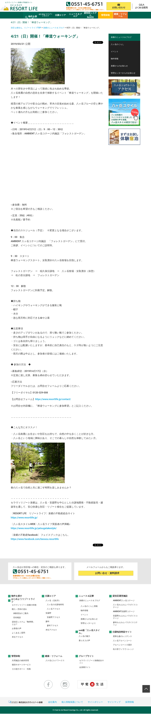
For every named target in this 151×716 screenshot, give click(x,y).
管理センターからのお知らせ (123, 73)
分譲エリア (50, 596)
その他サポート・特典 (21, 669)
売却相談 (17, 617)
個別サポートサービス (21, 665)
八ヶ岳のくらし (117, 44)
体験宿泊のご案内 (20, 613)
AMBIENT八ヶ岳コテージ (124, 600)
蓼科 (47, 621)
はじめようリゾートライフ (23, 600)
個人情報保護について (72, 702)
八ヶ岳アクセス (53, 609)
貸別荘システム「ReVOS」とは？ (23, 623)
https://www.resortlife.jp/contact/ (53, 399)
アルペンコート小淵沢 (122, 645)
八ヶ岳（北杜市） (53, 600)
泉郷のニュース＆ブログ (53, 28)
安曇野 (48, 613)
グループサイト (86, 656)
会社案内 (52, 702)
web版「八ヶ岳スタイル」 (89, 632)
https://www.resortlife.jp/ (24, 517)
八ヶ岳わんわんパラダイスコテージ (125, 606)
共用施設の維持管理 (20, 660)
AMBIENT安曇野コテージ (124, 611)
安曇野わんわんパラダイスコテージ (125, 617)
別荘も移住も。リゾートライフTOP (26, 28)
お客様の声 (16, 628)
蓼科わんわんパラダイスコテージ (125, 623)
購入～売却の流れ (19, 609)
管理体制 (15, 656)
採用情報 (129, 702)
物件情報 (114, 59)
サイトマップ (114, 702)
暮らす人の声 (84, 640)
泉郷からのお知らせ (119, 66)
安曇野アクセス (53, 617)
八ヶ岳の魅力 (84, 636)
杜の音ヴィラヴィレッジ (123, 649)
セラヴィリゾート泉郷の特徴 (24, 605)
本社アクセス (17, 637)
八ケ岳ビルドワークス (55, 660)
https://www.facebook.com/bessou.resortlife (35, 539)
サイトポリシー (95, 702)
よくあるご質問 (18, 633)
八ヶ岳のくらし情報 (89, 606)
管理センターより (88, 623)
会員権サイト (85, 667)
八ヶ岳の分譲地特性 (55, 604)
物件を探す (16, 596)
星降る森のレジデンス (122, 636)
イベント (114, 51)
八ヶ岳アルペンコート (122, 641)
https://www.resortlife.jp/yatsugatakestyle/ (34, 528)
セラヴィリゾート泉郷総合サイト (91, 661)
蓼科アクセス (52, 625)
